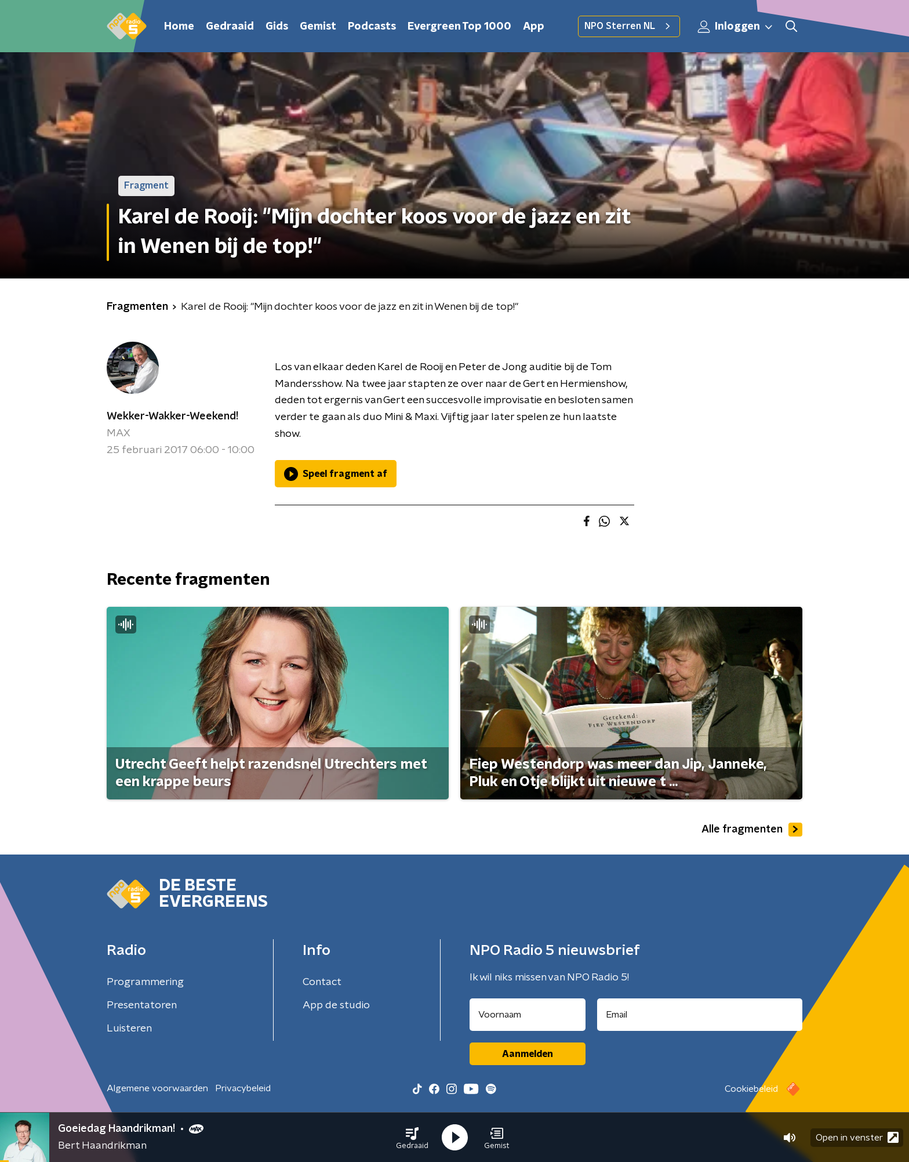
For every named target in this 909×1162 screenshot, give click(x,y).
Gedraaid (230, 26)
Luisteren (129, 1028)
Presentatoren (142, 1005)
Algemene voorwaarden (157, 1088)
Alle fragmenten (751, 830)
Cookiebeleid (751, 1089)
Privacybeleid (243, 1088)
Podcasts (372, 26)
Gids (277, 26)
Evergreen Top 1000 (459, 26)
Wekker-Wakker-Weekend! (172, 416)
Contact (322, 982)
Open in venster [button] (857, 1137)
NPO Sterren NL (629, 26)
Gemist (318, 26)
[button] (412, 1137)
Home (179, 26)
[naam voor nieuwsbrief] (528, 1014)
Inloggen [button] (735, 26)
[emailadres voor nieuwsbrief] (700, 1014)
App (533, 26)
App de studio (336, 1005)
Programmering (145, 982)
